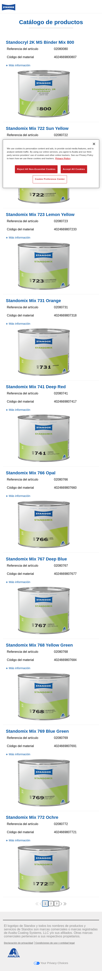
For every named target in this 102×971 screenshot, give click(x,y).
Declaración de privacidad (18, 943)
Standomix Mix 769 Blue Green (37, 731)
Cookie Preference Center (50, 179)
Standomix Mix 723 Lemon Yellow (40, 214)
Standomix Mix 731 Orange (33, 300)
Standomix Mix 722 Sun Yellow (37, 128)
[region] (51, 163)
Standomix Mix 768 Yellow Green (39, 645)
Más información (19, 65)
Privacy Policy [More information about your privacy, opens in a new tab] (62, 158)
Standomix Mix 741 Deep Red (36, 386)
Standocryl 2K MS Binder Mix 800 (40, 42)
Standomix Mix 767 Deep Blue (36, 559)
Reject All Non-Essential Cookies (36, 169)
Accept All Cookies (74, 169)
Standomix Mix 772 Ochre (32, 817)
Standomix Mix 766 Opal (30, 472)
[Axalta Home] (8, 8)
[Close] (94, 144)
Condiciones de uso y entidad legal (55, 943)
